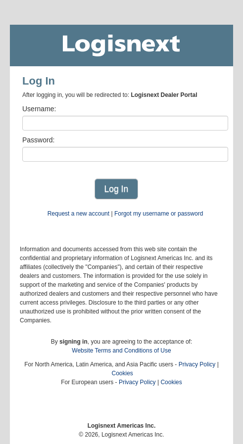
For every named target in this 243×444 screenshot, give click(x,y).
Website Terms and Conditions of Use (121, 350)
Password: (38, 140)
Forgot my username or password (158, 213)
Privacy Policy (197, 364)
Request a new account (78, 213)
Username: (39, 109)
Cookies (122, 373)
